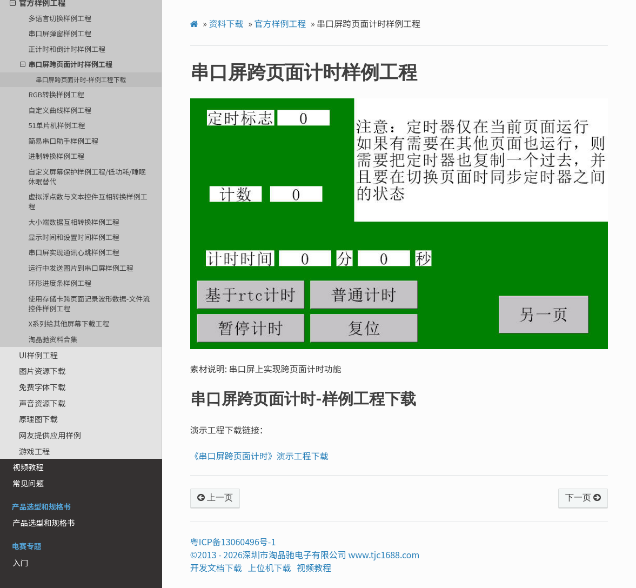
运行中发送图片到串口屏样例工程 (80, 268)
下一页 (583, 497)
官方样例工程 (280, 23)
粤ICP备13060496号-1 (233, 541)
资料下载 (226, 23)
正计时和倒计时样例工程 (66, 49)
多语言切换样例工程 (59, 18)
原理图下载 (38, 418)
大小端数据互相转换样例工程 (73, 222)
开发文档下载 (216, 567)
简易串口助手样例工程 (63, 141)
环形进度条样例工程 (59, 283)
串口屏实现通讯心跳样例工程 (73, 252)
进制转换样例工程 (56, 156)
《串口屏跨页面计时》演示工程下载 (259, 455)
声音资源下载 (42, 403)
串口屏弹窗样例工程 (59, 33)
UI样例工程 (38, 354)
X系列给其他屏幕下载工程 (68, 323)
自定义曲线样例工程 (59, 110)
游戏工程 (34, 451)
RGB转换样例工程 (56, 94)
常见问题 (28, 483)
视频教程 (28, 466)
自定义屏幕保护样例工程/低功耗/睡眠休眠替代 (86, 176)
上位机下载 (269, 567)
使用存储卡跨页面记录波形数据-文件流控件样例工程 (89, 303)
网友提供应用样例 (50, 434)
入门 (20, 562)
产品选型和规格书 (43, 522)
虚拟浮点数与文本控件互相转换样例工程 (87, 201)
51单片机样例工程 (56, 125)
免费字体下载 (42, 386)
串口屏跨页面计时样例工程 (66, 64)
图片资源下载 (42, 370)
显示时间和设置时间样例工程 (73, 237)
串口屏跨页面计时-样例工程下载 (81, 79)
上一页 (215, 497)
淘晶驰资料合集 (52, 339)
